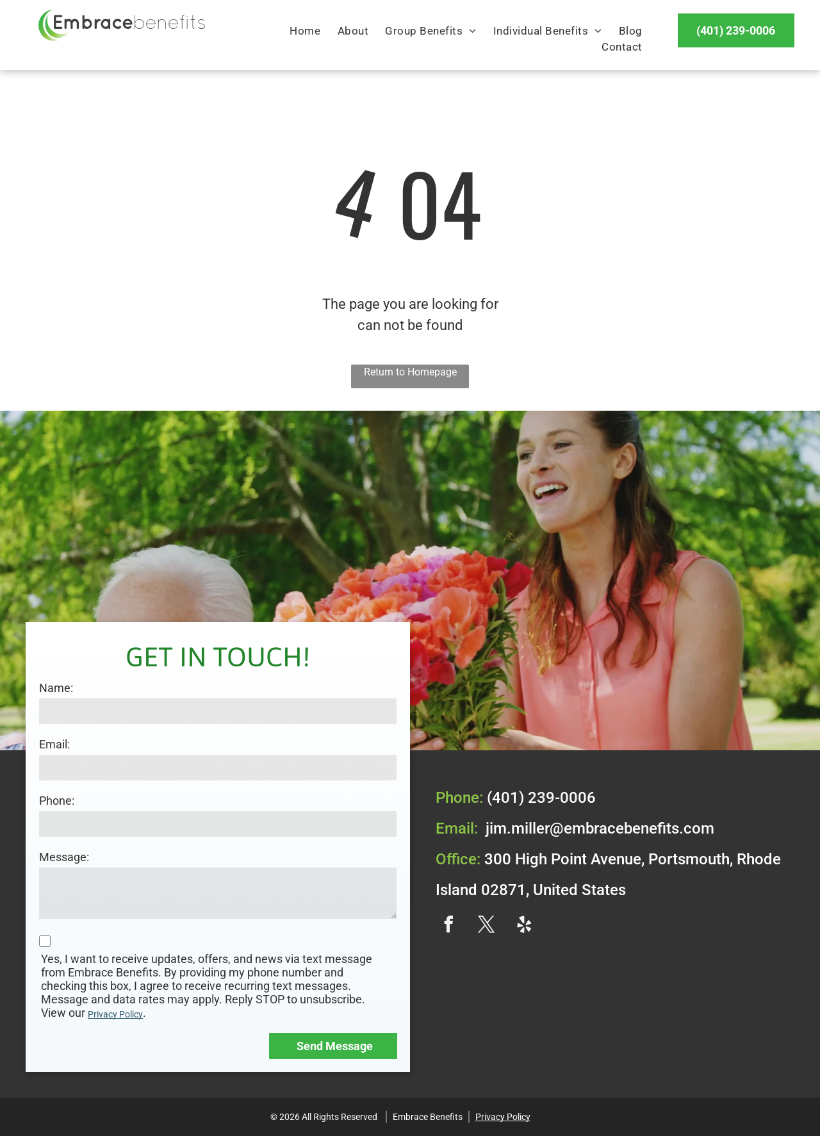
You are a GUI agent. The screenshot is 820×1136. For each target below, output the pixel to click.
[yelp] (524, 926)
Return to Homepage (410, 372)
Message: (64, 857)
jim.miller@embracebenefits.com (600, 828)
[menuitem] (305, 31)
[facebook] (448, 926)
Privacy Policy (115, 1014)
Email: (54, 744)
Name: (56, 688)
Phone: (56, 800)
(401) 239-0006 (541, 798)
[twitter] (486, 926)
